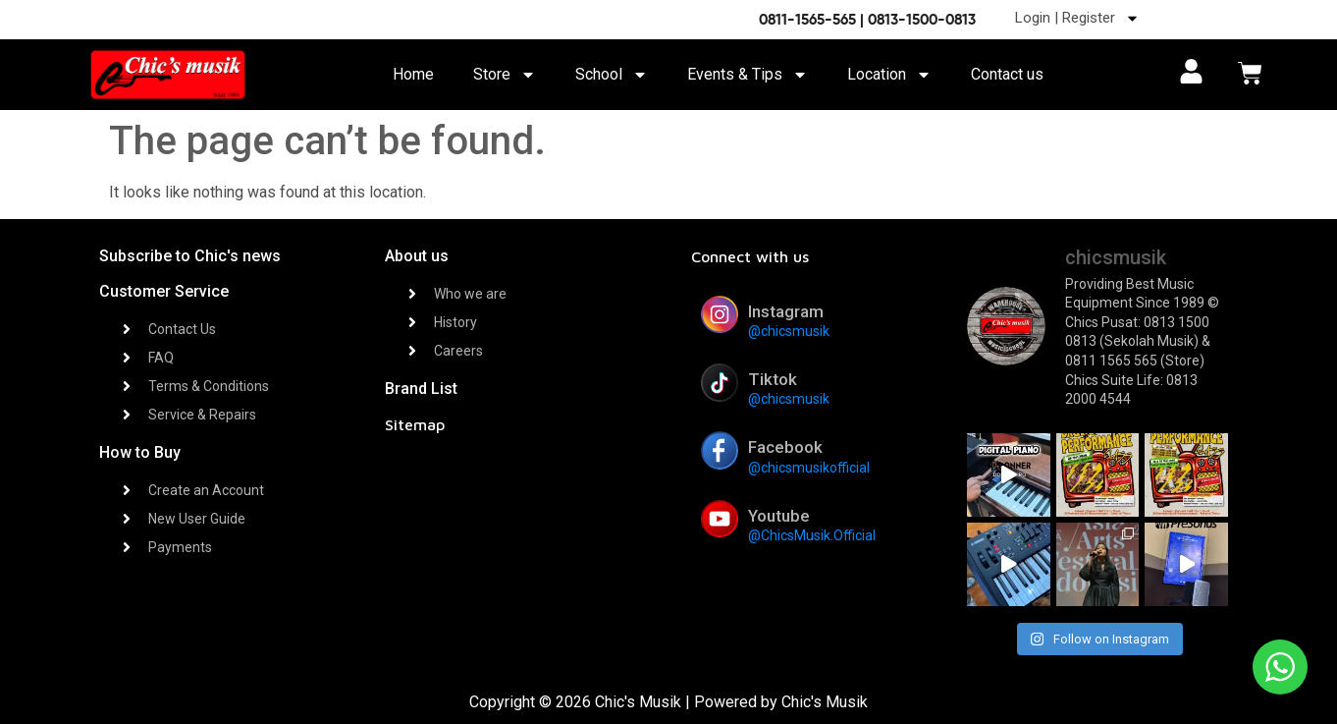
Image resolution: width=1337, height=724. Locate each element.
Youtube (779, 516)
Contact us (1007, 74)
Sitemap (415, 424)
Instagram (786, 311)
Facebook (785, 447)
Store (504, 74)
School (611, 74)
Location (889, 74)
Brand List (421, 388)
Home (413, 74)
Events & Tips (747, 74)
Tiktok (772, 379)
